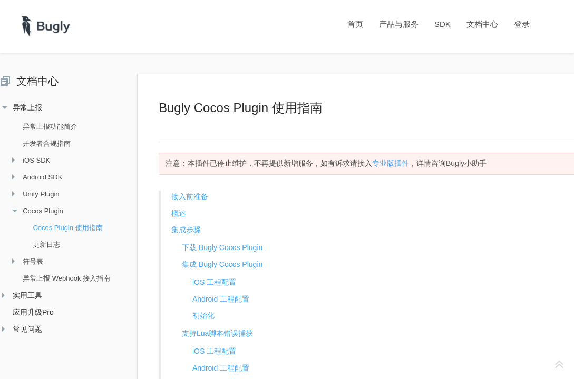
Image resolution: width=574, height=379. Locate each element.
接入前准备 (189, 196)
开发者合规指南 (41, 143)
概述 (178, 213)
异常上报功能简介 (44, 127)
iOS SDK (31, 160)
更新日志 (41, 244)
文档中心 (482, 23)
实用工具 (22, 295)
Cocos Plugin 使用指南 (62, 228)
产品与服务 (399, 23)
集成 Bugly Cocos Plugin (222, 264)
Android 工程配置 (220, 299)
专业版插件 (390, 163)
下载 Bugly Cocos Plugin (222, 247)
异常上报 (22, 107)
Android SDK (37, 177)
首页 (355, 23)
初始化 (203, 315)
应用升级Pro (28, 312)
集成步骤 (186, 229)
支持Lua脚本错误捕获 (217, 333)
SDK (442, 23)
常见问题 (22, 329)
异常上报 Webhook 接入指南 (61, 278)
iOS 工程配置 (214, 282)
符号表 (27, 261)
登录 (522, 23)
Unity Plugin (35, 194)
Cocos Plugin (37, 211)
